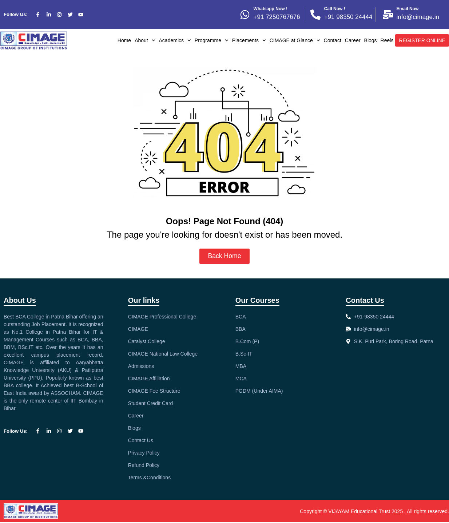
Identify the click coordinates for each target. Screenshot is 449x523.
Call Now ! (334, 8)
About (145, 40)
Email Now (408, 8)
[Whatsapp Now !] (245, 14)
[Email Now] (388, 14)
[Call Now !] (315, 14)
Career (353, 40)
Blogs (370, 40)
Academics (175, 40)
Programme (212, 40)
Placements (249, 40)
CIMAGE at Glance (295, 40)
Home (124, 40)
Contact (332, 40)
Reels (387, 40)
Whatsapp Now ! (270, 8)
